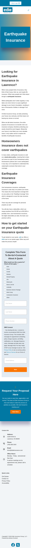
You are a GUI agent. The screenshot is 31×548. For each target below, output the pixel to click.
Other (8, 297)
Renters (9, 274)
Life (8, 279)
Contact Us (5, 478)
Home (8, 269)
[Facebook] (13, 545)
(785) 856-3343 (11, 444)
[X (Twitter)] (18, 545)
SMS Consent (8, 327)
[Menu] (28, 10)
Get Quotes (5, 476)
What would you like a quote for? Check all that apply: (14, 263)
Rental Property (11, 277)
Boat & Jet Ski (10, 284)
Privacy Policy (8, 350)
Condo (8, 271)
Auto (8, 266)
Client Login (15, 3)
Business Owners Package (13, 289)
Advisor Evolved (13, 538)
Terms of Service (11, 352)
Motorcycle (9, 282)
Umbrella (9, 287)
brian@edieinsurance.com (15, 450)
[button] (15, 412)
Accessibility (5, 483)
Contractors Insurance (12, 295)
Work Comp (10, 292)
